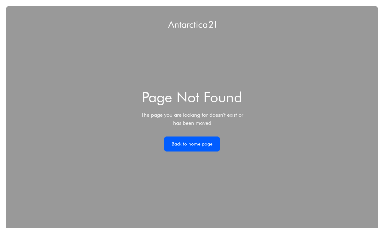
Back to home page (192, 144)
